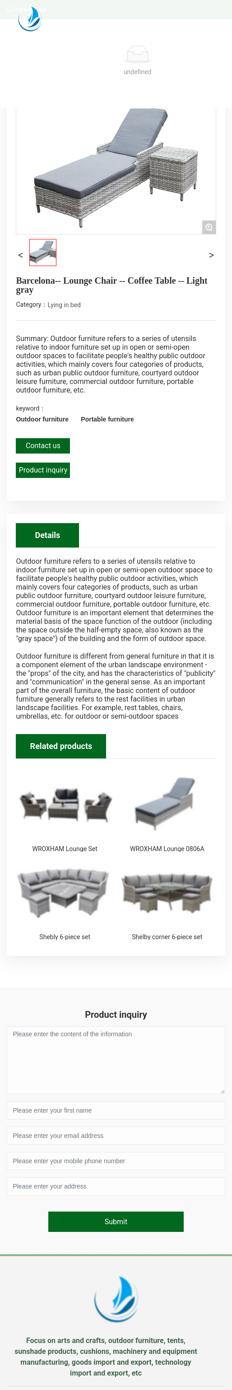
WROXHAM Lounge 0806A (167, 848)
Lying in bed (64, 305)
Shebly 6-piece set (64, 937)
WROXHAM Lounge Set (64, 848)
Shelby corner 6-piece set (167, 937)
